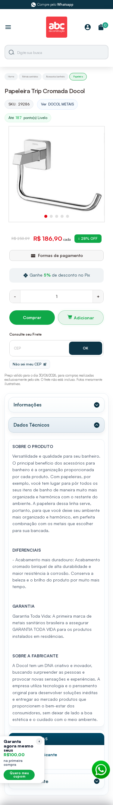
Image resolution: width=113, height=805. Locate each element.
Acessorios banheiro (55, 76)
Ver (57, 104)
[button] (45, 216)
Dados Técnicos (31, 425)
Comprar (32, 317)
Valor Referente (31, 781)
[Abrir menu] (8, 27)
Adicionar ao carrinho (81, 317)
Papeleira (78, 76)
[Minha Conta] (87, 27)
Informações (28, 405)
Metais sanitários (30, 76)
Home (11, 76)
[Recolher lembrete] (39, 741)
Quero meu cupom (19, 774)
